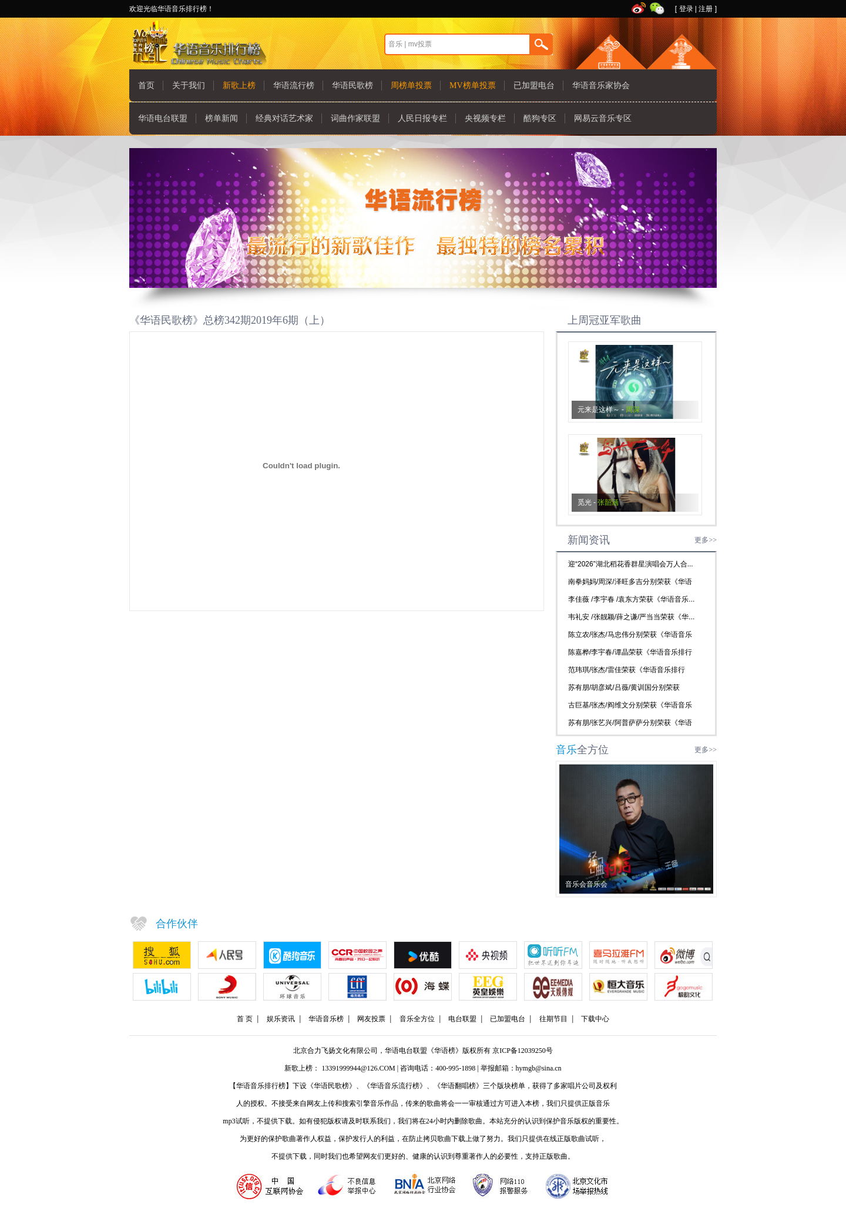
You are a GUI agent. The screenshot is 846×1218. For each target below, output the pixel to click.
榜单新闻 (221, 118)
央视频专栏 (485, 118)
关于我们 (188, 85)
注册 (706, 9)
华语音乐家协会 (601, 85)
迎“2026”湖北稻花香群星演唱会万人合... (630, 564)
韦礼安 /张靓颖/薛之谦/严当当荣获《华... (631, 617)
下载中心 (595, 1019)
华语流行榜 (293, 85)
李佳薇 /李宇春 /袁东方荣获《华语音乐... (631, 599)
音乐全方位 (417, 1019)
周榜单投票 (411, 85)
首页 (146, 85)
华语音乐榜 (326, 1019)
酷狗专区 (539, 118)
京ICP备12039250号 (522, 1050)
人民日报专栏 (422, 118)
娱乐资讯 (281, 1019)
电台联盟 (462, 1019)
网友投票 (371, 1019)
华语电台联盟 (162, 118)
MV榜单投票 (472, 85)
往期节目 (553, 1019)
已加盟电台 (534, 85)
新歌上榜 (239, 85)
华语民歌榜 (352, 85)
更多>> (705, 540)
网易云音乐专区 (603, 118)
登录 (686, 9)
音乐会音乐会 (586, 884)
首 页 (245, 1019)
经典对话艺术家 (284, 118)
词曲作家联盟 (355, 118)
